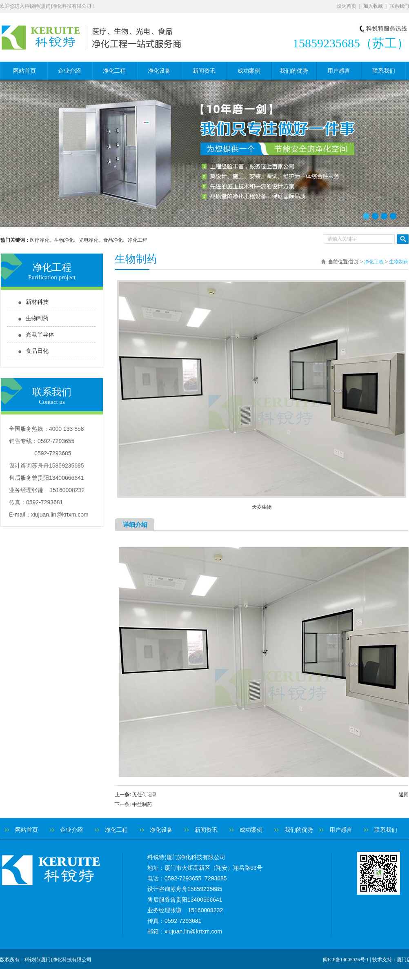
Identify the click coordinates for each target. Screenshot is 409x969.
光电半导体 (40, 335)
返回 (404, 794)
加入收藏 (373, 6)
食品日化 (37, 351)
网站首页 (24, 71)
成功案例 (249, 71)
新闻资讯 (204, 71)
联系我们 (399, 6)
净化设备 (159, 71)
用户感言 (338, 71)
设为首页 (346, 6)
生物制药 (37, 318)
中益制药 (142, 804)
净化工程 (114, 71)
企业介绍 (69, 71)
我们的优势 (294, 71)
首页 (354, 262)
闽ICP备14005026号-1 (346, 959)
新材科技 (37, 302)
